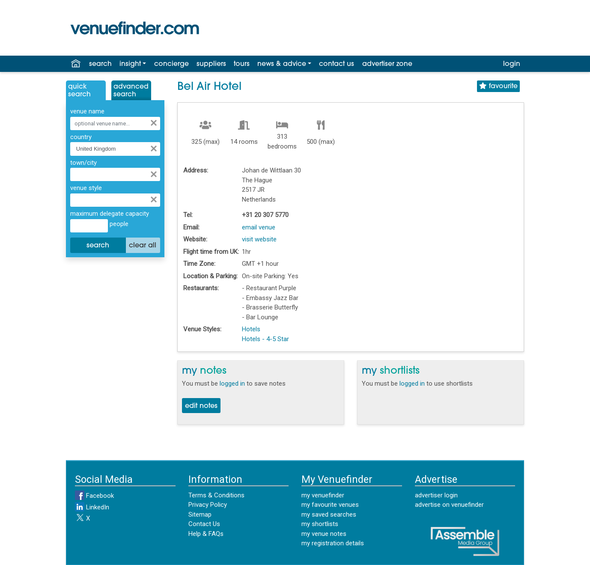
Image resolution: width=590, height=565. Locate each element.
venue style (86, 188)
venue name (87, 111)
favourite (498, 86)
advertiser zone (387, 64)
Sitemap (200, 514)
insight (130, 64)
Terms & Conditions (216, 495)
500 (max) (321, 142)
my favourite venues (330, 504)
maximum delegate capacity (109, 213)
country (81, 137)
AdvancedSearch (131, 90)
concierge (171, 64)
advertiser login (436, 495)
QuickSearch (79, 90)
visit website (259, 239)
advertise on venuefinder (449, 504)
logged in (232, 383)
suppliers (211, 64)
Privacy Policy (207, 504)
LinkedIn (92, 507)
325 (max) (205, 142)
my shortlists (319, 524)
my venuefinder (322, 495)
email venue (258, 227)
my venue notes (323, 534)
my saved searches (328, 514)
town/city (83, 163)
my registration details (332, 543)
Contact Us (204, 524)
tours (242, 64)
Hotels (251, 329)
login (511, 64)
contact (336, 64)
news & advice (281, 64)
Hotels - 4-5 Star (265, 339)
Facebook (94, 496)
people (118, 224)
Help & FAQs (205, 534)
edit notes (201, 406)
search (100, 64)
